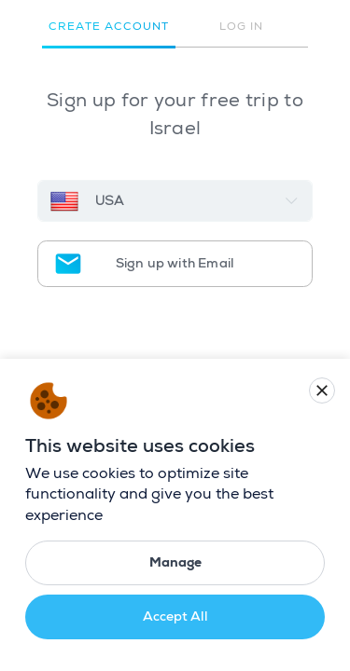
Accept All (175, 616)
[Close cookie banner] (322, 390)
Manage (175, 562)
